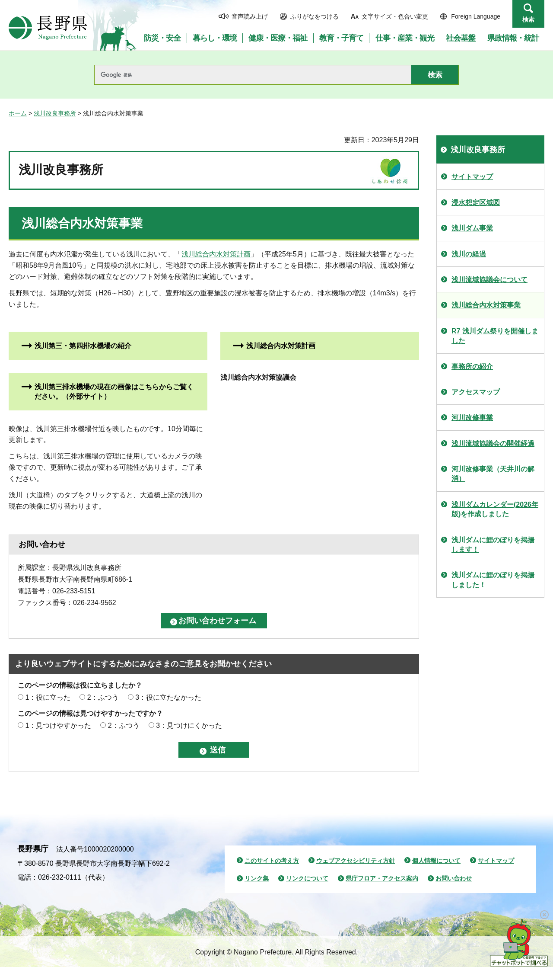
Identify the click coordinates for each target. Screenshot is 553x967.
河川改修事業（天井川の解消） (492, 473)
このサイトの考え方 (272, 860)
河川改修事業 (472, 417)
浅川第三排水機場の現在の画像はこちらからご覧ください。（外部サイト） (114, 391)
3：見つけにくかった (189, 725)
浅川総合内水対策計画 (216, 254)
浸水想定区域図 (475, 202)
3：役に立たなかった (168, 697)
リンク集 (257, 878)
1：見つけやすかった (58, 725)
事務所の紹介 (472, 366)
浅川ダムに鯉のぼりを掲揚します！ (492, 544)
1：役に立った (47, 697)
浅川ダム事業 (472, 228)
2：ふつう (103, 697)
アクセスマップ (475, 392)
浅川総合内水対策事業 (486, 305)
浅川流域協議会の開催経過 (492, 443)
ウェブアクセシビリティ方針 (355, 860)
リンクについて (307, 878)
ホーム (18, 113)
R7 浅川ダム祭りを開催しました (494, 335)
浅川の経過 (468, 254)
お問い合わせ (453, 878)
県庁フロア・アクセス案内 (382, 878)
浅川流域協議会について (489, 279)
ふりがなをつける (314, 16)
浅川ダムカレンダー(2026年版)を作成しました (494, 509)
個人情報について (436, 860)
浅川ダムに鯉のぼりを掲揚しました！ (492, 579)
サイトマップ (472, 176)
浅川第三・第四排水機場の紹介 (83, 345)
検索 (528, 19)
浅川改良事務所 (55, 113)
